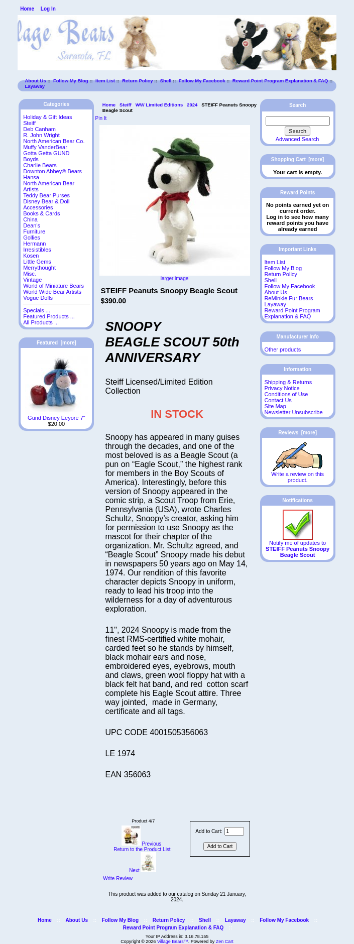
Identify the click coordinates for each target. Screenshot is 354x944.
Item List (105, 80)
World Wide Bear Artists (52, 292)
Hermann (34, 244)
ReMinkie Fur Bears (288, 298)
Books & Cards (41, 213)
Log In (48, 9)
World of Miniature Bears (53, 286)
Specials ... (36, 310)
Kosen (31, 256)
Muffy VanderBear (45, 147)
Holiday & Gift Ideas (47, 117)
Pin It (101, 118)
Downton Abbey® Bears (52, 171)
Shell (166, 80)
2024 (192, 104)
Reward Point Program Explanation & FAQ (280, 80)
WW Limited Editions (159, 104)
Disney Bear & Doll (46, 201)
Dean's (31, 225)
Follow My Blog (70, 80)
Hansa (31, 177)
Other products (282, 349)
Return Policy (137, 80)
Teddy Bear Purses (46, 195)
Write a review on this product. (297, 474)
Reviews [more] (297, 432)
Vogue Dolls (38, 298)
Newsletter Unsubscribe (293, 412)
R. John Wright (41, 135)
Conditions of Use (286, 394)
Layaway (35, 86)
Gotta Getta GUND (46, 153)
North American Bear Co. (53, 141)
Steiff (126, 104)
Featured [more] (56, 342)
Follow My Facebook (202, 80)
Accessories (38, 207)
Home (27, 9)
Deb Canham (39, 129)
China (30, 219)
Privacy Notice (281, 388)
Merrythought (39, 268)
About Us (35, 80)
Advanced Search (297, 139)
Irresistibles (37, 250)
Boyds (31, 159)
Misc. (29, 274)
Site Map (275, 406)
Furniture (34, 231)
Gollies (31, 237)
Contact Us (277, 400)
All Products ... (41, 322)
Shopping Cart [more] (297, 159)
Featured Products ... (49, 316)
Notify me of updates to (297, 546)
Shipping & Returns (288, 382)
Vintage (32, 280)
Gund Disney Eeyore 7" (56, 415)
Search (297, 105)
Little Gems (37, 262)
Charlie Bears (40, 165)
